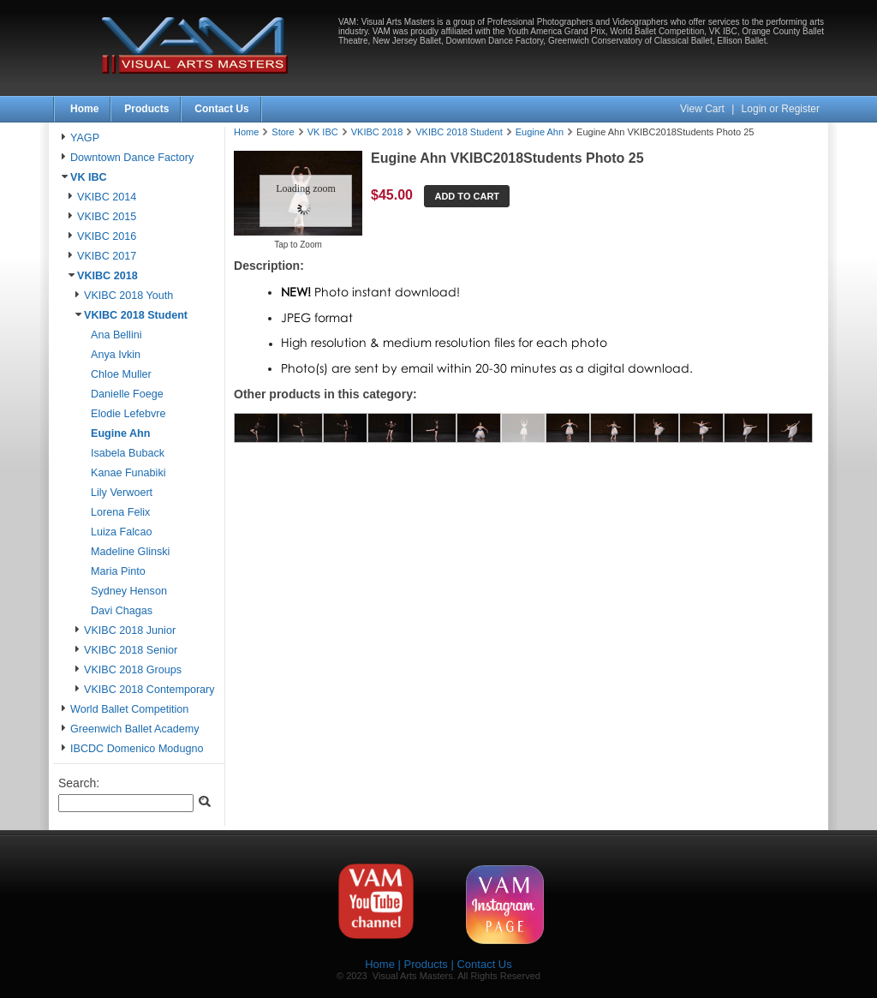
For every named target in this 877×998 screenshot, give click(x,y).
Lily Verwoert (121, 493)
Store (282, 132)
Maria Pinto (118, 571)
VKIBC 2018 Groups (133, 670)
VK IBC (88, 177)
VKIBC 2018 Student (136, 315)
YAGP (84, 138)
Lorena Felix (120, 512)
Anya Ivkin (115, 355)
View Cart (703, 109)
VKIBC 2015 (106, 217)
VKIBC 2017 (106, 256)
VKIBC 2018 (107, 276)
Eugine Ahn (121, 433)
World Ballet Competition (129, 709)
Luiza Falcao (121, 532)
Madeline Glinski (130, 552)
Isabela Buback (127, 453)
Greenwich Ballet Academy (135, 729)
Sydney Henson (129, 591)
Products (146, 109)
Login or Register (781, 109)
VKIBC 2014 (106, 197)
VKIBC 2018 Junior (130, 630)
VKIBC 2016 (106, 236)
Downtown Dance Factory (132, 158)
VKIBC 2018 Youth (128, 296)
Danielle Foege (127, 394)
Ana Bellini (116, 335)
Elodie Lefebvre (128, 414)
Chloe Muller (121, 374)
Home (84, 109)
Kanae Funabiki (128, 473)
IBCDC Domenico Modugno (136, 749)
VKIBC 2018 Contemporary (149, 690)
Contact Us (221, 109)
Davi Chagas (121, 611)
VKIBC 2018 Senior (130, 650)
